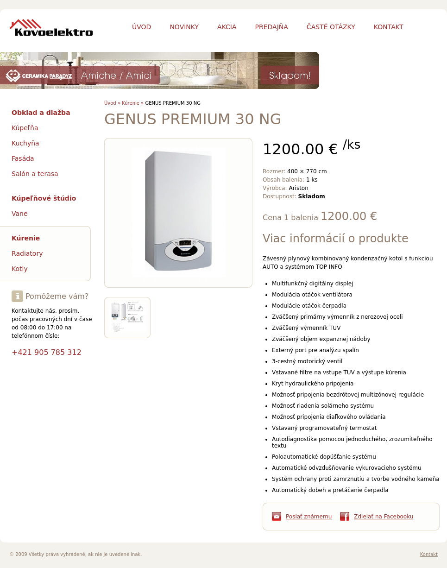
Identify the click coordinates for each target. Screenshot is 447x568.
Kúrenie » (133, 103)
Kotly (20, 268)
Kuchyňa (25, 143)
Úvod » (112, 103)
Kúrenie (26, 238)
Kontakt (429, 554)
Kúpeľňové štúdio (44, 198)
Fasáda (23, 158)
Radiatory (27, 253)
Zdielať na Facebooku (383, 516)
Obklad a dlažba (41, 112)
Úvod (141, 27)
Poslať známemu (309, 516)
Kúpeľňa (25, 128)
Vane (20, 213)
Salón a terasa (35, 173)
